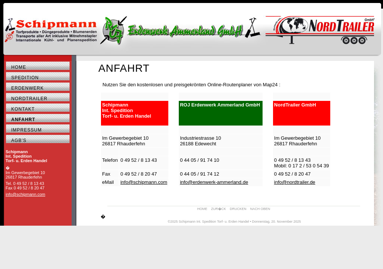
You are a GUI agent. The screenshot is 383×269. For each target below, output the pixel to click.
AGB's (19, 140)
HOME (202, 209)
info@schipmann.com (25, 194)
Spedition (25, 77)
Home (18, 67)
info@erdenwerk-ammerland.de (214, 182)
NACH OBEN (260, 209)
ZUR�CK (218, 209)
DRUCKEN (238, 209)
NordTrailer (29, 98)
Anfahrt (23, 119)
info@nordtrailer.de (294, 182)
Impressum (26, 130)
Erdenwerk (27, 88)
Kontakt (23, 109)
